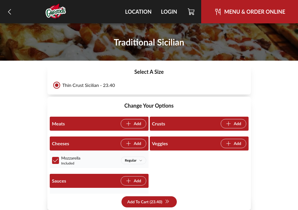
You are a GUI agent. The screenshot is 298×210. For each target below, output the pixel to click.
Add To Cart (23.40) (148, 202)
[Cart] (191, 11)
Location (138, 11)
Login (169, 11)
